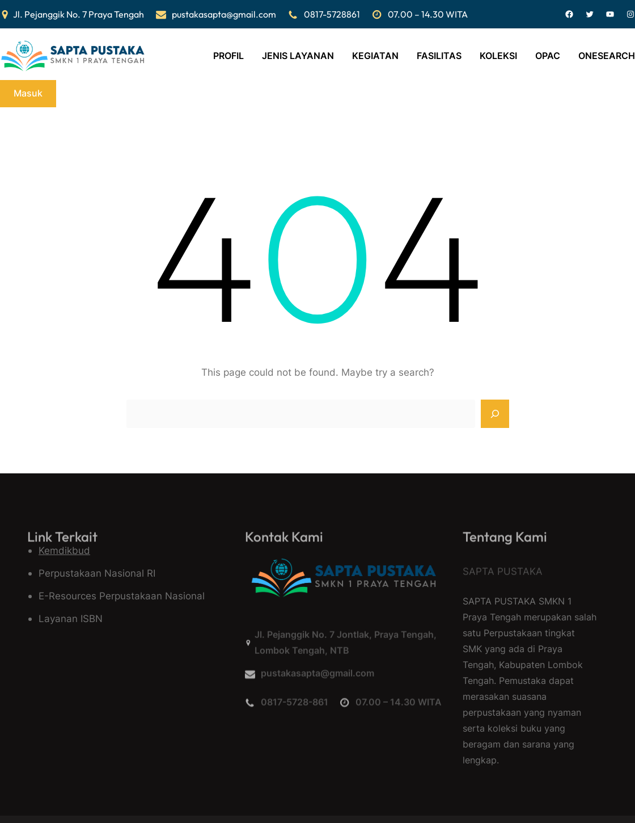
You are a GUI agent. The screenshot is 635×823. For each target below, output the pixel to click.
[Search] (495, 414)
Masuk (28, 93)
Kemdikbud (64, 550)
